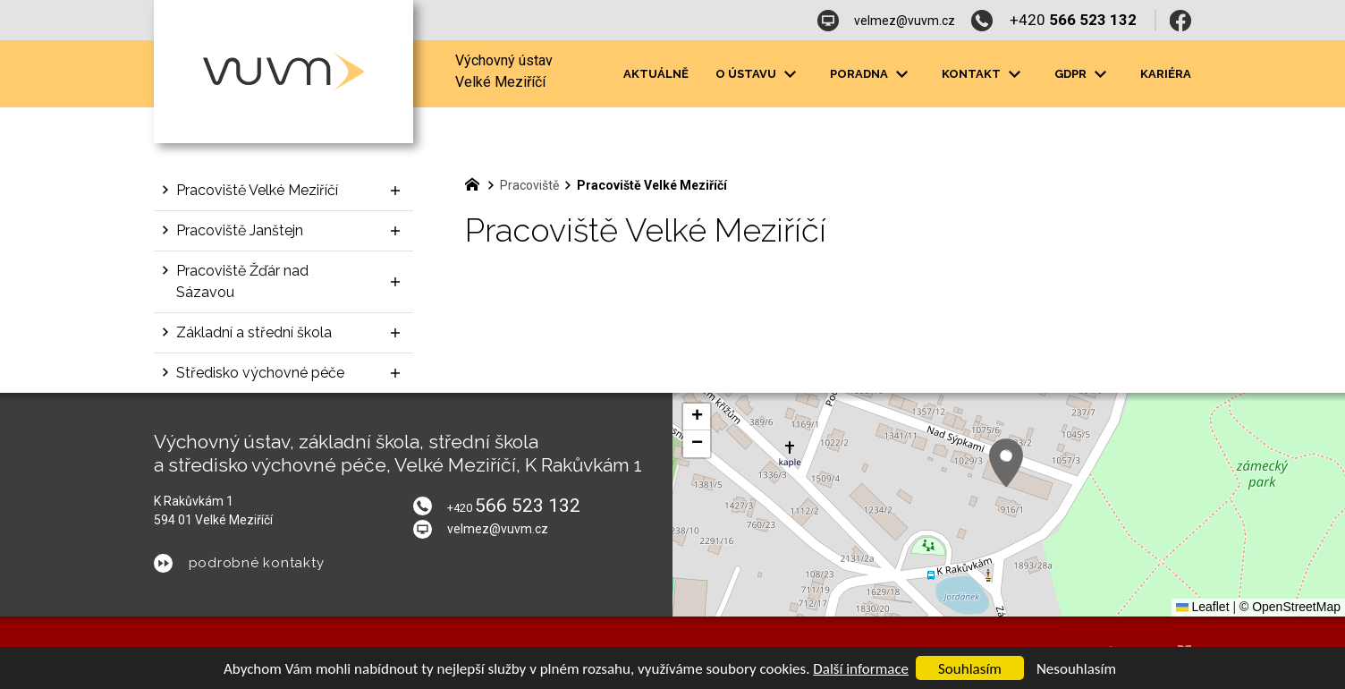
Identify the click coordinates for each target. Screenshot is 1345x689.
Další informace (861, 668)
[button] (1006, 463)
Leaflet (1203, 607)
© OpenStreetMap (1290, 607)
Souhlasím (970, 668)
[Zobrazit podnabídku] (789, 74)
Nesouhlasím (1076, 668)
